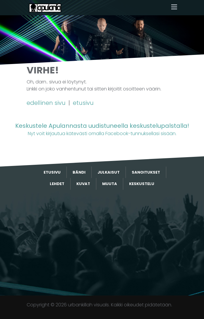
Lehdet (57, 184)
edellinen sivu (47, 103)
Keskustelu (141, 184)
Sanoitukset (146, 172)
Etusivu (52, 172)
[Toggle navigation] (174, 7)
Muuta (109, 184)
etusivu (83, 103)
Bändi (79, 172)
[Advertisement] (102, 243)
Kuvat (83, 184)
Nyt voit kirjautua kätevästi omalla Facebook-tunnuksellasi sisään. (102, 129)
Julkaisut (108, 172)
